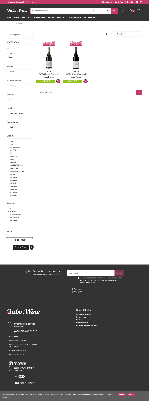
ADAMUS (13, 162)
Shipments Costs (83, 314)
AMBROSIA (13, 195)
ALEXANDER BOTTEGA (17, 171)
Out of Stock (14, 220)
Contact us (107, 2)
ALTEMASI (13, 186)
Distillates (19, 18)
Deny (131, 394)
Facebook (76, 289)
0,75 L (12, 100)
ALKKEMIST (14, 177)
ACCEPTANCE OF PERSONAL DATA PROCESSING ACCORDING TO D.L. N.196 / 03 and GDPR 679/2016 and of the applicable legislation (101, 280)
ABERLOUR (13, 156)
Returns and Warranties (86, 325)
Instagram (77, 292)
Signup (119, 273)
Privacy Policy (82, 323)
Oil (29, 18)
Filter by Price (20, 247)
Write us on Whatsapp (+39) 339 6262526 (22, 2)
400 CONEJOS (15, 147)
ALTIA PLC (13, 189)
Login (130, 2)
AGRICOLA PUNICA (16, 165)
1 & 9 (11, 141)
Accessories (90, 18)
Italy (12, 127)
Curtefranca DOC (48, 42)
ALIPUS (12, 174)
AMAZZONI (13, 192)
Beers (51, 18)
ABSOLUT (13, 159)
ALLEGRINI (13, 180)
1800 (11, 144)
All (11, 209)
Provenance (75, 18)
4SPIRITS (13, 150)
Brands (79, 320)
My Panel (119, 2)
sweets (60, 18)
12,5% (12, 72)
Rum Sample (39, 18)
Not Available (14, 217)
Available (13, 211)
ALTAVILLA (13, 183)
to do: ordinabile (15, 214)
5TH (11, 153)
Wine (9, 18)
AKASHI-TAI (14, 168)
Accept (122, 394)
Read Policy (91, 282)
